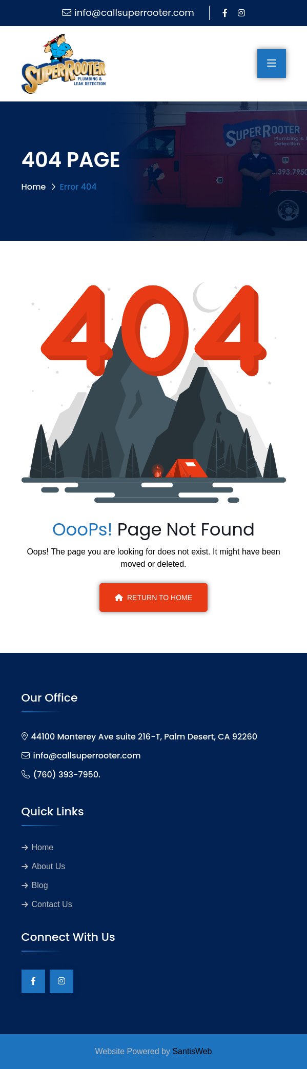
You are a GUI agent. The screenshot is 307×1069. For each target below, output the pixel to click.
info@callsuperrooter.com (134, 12)
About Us (49, 866)
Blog (40, 885)
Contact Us (52, 904)
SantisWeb (192, 1051)
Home (34, 187)
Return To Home (153, 597)
